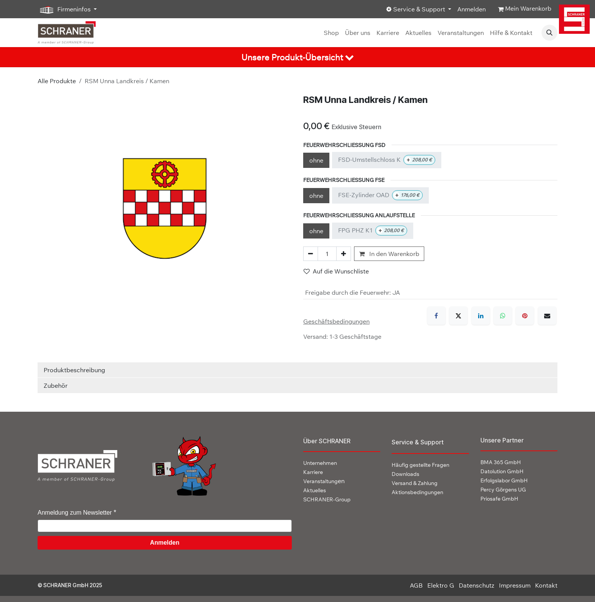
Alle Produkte (57, 81)
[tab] (297, 57)
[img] (575, 19)
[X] (458, 316)
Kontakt (546, 585)
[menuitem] (331, 32)
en (324, 481)
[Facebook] (436, 316)
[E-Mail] (547, 316)
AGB (416, 585)
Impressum (514, 585)
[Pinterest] (525, 316)
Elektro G (440, 585)
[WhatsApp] (503, 316)
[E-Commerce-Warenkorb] (524, 9)
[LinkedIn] (481, 316)
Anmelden (471, 9)
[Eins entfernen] (310, 253)
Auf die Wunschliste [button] (336, 271)
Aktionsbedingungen (417, 492)
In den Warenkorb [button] (389, 254)
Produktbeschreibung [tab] (74, 370)
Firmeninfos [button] (65, 9)
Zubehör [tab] (56, 385)
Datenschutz (476, 585)
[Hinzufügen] (343, 253)
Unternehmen (320, 463)
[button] (549, 33)
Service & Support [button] (416, 9)
